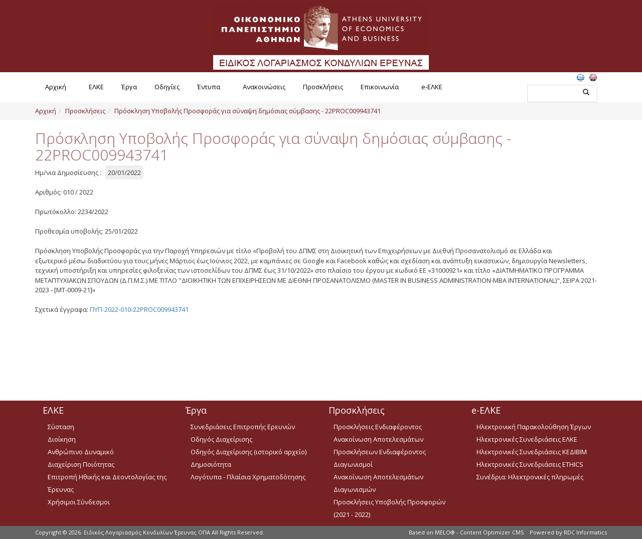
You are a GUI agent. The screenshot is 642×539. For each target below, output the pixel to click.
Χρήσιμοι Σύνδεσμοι (79, 501)
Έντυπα (208, 86)
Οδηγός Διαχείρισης (221, 439)
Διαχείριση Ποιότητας (81, 464)
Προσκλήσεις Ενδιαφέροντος (378, 426)
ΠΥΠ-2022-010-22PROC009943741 (139, 309)
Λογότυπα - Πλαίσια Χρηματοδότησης (248, 476)
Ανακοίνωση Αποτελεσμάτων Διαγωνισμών (378, 483)
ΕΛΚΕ (96, 86)
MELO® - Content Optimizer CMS (479, 532)
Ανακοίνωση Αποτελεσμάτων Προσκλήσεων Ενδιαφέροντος (380, 445)
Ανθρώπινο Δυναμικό (81, 451)
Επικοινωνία (380, 86)
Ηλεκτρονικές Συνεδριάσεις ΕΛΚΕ (526, 439)
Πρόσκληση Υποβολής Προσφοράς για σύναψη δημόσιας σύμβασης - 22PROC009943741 (247, 110)
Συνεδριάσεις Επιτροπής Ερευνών (243, 426)
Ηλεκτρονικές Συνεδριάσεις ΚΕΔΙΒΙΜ (531, 451)
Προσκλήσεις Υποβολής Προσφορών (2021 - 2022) (389, 508)
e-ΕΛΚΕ (431, 86)
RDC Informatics (585, 532)
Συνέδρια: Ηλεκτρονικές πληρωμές (529, 476)
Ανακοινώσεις (264, 86)
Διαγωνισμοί (353, 464)
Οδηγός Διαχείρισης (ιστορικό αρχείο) (248, 451)
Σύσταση (61, 426)
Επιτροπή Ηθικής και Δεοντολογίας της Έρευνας (107, 483)
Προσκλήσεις (323, 86)
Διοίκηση (62, 439)
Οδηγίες (167, 86)
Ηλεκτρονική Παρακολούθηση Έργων (533, 426)
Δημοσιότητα (211, 464)
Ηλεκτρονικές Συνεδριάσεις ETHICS (529, 464)
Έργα (129, 86)
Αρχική (55, 86)
